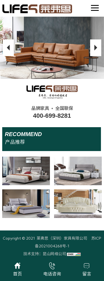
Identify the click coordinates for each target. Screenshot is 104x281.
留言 (86, 269)
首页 (17, 269)
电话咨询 (52, 269)
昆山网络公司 (54, 254)
